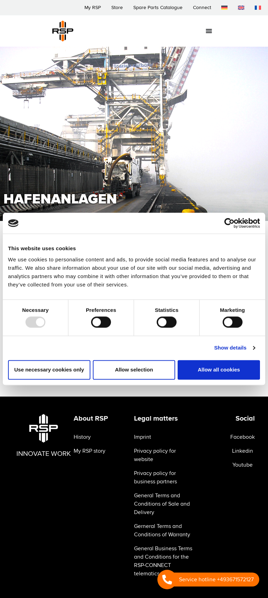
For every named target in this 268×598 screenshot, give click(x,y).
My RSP (92, 7)
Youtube (242, 464)
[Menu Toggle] (209, 31)
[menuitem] (224, 7)
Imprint (142, 437)
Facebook (242, 437)
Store (116, 7)
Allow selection (134, 370)
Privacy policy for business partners (155, 477)
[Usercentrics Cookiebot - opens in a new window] (229, 223)
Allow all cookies (219, 370)
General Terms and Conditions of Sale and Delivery (162, 504)
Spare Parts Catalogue (157, 7)
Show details (230, 348)
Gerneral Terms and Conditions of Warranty (162, 530)
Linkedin (242, 450)
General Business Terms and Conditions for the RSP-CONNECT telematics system (163, 561)
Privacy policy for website (155, 455)
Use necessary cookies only (49, 370)
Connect (202, 7)
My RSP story (89, 450)
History (82, 437)
